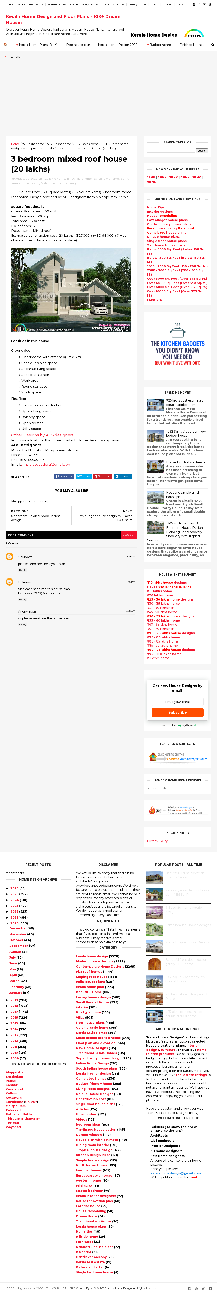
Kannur (12, 1085)
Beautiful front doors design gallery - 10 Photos (186, 962)
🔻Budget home (158, 45)
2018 (14, 1006)
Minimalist (84, 1186)
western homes (89, 1180)
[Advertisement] (108, 104)
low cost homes (89, 1170)
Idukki (11, 1081)
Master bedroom (90, 1191)
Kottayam (14, 1098)
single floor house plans (96, 1104)
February (16, 987)
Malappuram (16, 1106)
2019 (14, 1000)
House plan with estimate (97, 1140)
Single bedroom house (95, 1272)
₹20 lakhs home (33, 144)
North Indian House (92, 1165)
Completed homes (91, 1078)
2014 (14, 1029)
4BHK (185, 177)
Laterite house (88, 1206)
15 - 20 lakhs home (58, 144)
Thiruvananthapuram (23, 1119)
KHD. (93, 1288)
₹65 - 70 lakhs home (162, 629)
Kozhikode (14, 1102)
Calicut (31, 1102)
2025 (14, 894)
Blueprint (84, 1252)
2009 (14, 1058)
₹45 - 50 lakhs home (162, 612)
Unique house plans (163, 237)
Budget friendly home (94, 1084)
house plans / (170, 228)
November (17, 934)
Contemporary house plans (169, 224)
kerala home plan (90, 987)
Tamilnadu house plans (166, 245)
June (13, 963)
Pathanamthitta (19, 1114)
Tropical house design (94, 1150)
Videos (82, 1119)
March (14, 981)
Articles (82, 1109)
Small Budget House (93, 1002)
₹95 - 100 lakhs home (164, 654)
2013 (14, 1035)
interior (82, 1007)
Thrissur (12, 1123)
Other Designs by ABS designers (42, 435)
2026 (14, 888)
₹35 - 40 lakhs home (162, 608)
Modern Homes (57, 4)
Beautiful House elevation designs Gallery (184, 875)
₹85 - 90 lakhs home (162, 645)
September (18, 946)
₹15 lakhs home (159, 591)
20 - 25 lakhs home (86, 144)
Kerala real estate (91, 1262)
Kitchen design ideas (93, 1155)
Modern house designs (95, 961)
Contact (168, 4)
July (12, 957)
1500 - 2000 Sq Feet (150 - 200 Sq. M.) (177, 266)
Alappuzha (14, 1072)
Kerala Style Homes (92, 1033)
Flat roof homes (89, 972)
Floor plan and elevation (96, 1043)
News (180, 4)
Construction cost (91, 1099)
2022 (14, 911)
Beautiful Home (89, 992)
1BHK (151, 177)
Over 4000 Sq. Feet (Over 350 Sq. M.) (177, 283)
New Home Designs (92, 1048)
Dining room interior (93, 1145)
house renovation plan (95, 1201)
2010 (14, 1053)
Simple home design (93, 1160)
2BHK (162, 177)
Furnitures (85, 1242)
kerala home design (25, 183)
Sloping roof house (92, 977)
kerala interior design (94, 1074)
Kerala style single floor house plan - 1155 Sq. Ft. (187, 892)
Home (9, 4)
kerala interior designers (96, 1196)
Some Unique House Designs (187, 942)
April (13, 975)
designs (160, 212)
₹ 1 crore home (158, 658)
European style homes (94, 1175)
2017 (14, 1012)
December (18, 928)
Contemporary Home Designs (100, 966)
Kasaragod (14, 1089)
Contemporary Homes (84, 4)
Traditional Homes (113, 4)
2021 (14, 917)
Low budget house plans (167, 220)
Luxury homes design (94, 997)
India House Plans (91, 982)
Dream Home (87, 1216)
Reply (22, 570)
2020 (14, 923)
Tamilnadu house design (96, 1129)
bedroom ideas (88, 1125)
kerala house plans (91, 1226)
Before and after (90, 1267)
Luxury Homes (138, 4)
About (155, 4)
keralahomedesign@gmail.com (175, 1173)
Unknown (25, 557)
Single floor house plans (167, 241)
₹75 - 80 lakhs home (163, 637)
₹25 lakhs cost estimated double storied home (185, 403)
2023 (14, 906)
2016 (14, 1017)
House (162, 216)
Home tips (85, 1231)
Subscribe (177, 712)
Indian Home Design (93, 1063)
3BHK (105, 144)
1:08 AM (131, 556)
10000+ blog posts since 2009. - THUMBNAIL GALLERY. (40, 1288)
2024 (14, 900)
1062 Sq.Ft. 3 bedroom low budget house (186, 434)
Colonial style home (92, 1028)
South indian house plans (97, 1068)
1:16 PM (131, 581)
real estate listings (191, 1075)
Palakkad (13, 1110)
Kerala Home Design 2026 (117, 45)
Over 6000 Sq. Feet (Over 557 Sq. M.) (177, 287)
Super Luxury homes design (99, 1058)
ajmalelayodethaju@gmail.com (46, 464)
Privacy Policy (157, 841)
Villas (80, 1017)
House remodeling (91, 1211)
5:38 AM (130, 611)
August (15, 952)
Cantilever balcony (91, 1257)
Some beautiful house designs (188, 925)
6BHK (151, 182)
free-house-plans (91, 1023)
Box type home (89, 1012)
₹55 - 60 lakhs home (163, 620)
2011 (13, 1047)
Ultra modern (87, 1114)
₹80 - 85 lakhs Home (163, 641)
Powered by (177, 725)
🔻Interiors (12, 56)
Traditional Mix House (94, 1221)
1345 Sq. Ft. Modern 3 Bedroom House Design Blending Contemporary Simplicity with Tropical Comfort (175, 531)
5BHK (196, 177)
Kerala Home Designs (30, 4)
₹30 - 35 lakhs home (163, 603)
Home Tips (156, 207)
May (12, 969)
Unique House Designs (95, 1094)
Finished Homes (192, 45)
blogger (129, 534)
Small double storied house (99, 1038)
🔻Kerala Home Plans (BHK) (36, 45)
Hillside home (87, 1237)
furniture (168, 1050)
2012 (14, 1041)
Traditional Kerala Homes (97, 1053)
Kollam (11, 1093)
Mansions (154, 300)
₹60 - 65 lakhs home (162, 624)
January (15, 993)
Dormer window (89, 1135)
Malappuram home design (41, 148)
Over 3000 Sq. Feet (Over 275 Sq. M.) (177, 279)
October (16, 940)
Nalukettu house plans (95, 1247)
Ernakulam (14, 1077)
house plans (166, 233)
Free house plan (78, 45)
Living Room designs (93, 1089)
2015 (14, 1023)
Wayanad (13, 1127)
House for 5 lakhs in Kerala (185, 462)
